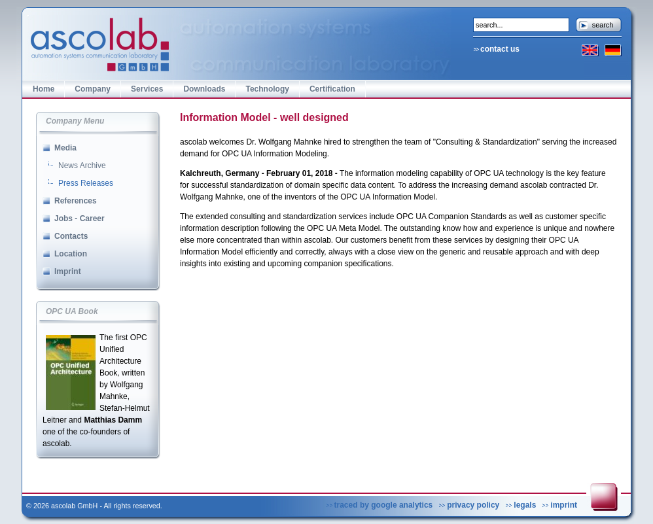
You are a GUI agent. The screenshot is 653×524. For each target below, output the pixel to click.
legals (525, 505)
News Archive (82, 165)
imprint (563, 505)
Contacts (71, 236)
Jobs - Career (79, 218)
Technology (267, 89)
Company (93, 89)
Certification (332, 89)
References (75, 200)
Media (65, 147)
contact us (500, 49)
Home (43, 89)
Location (70, 253)
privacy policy (473, 505)
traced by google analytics (383, 505)
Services (147, 89)
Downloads (204, 89)
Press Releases (85, 183)
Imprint (67, 271)
